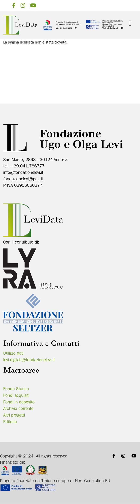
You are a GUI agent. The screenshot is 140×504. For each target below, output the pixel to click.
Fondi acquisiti (16, 395)
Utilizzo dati (13, 353)
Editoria (10, 421)
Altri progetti (14, 415)
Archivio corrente (18, 408)
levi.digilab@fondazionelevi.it (29, 359)
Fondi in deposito (19, 402)
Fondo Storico (16, 388)
